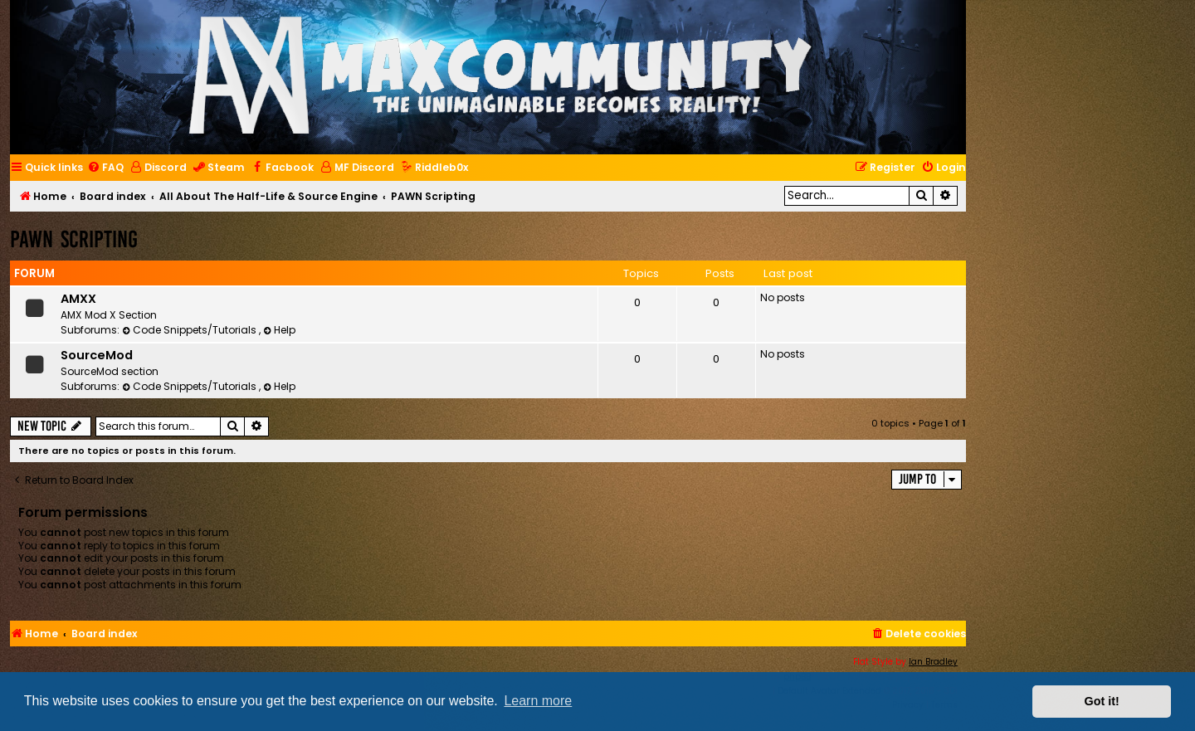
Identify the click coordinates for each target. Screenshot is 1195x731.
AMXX (78, 298)
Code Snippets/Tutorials (190, 330)
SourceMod (97, 355)
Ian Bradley (933, 661)
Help (279, 330)
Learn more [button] (538, 701)
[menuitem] (105, 168)
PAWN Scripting (74, 239)
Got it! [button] (1102, 701)
